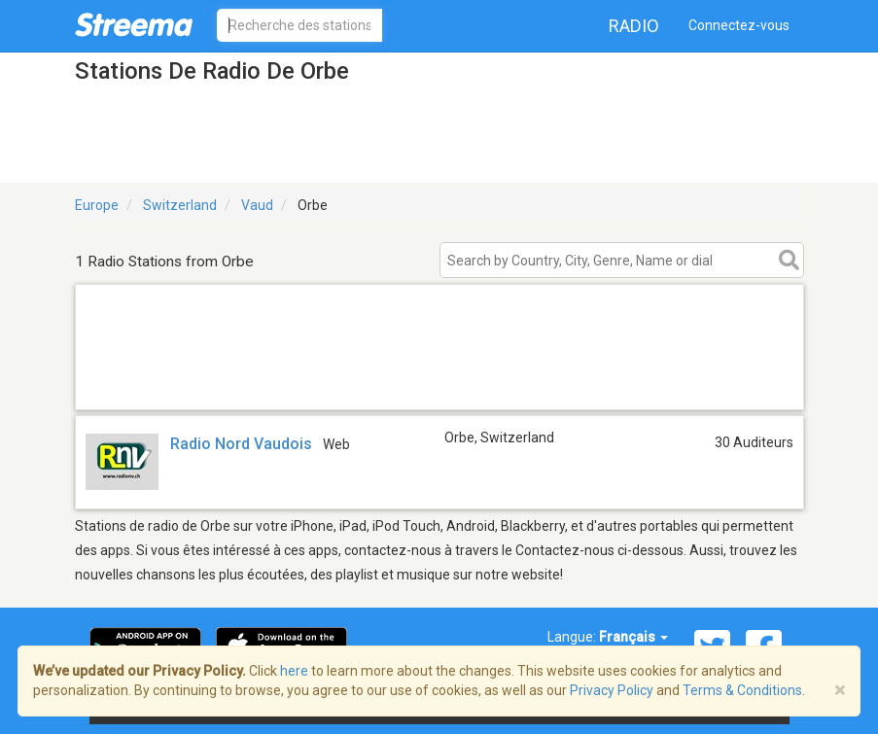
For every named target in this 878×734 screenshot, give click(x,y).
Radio (634, 26)
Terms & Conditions (742, 690)
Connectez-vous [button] (739, 25)
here (294, 671)
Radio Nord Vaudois (241, 444)
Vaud (257, 205)
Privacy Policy (611, 690)
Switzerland (180, 205)
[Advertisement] (439, 384)
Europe (97, 205)
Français (633, 637)
